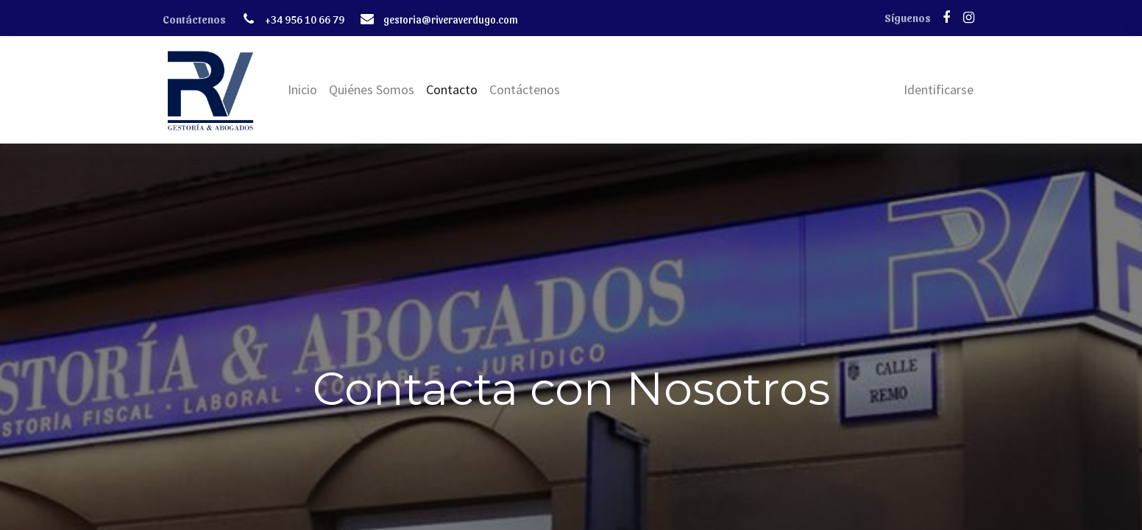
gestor (398, 19)
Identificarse (938, 89)
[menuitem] (302, 89)
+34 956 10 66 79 (304, 19)
